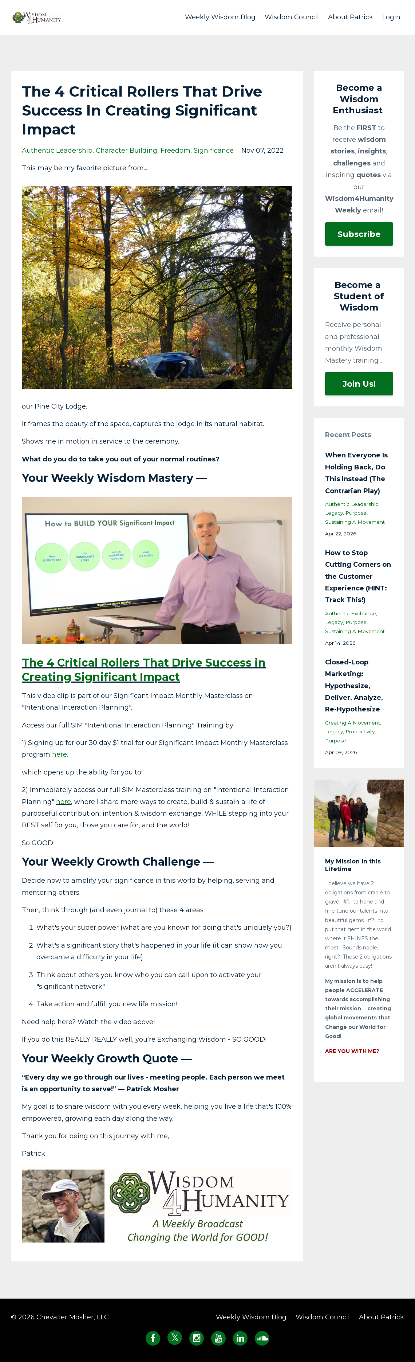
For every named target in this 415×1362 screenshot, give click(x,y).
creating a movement (352, 723)
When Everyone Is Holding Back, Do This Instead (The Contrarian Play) (356, 473)
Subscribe (359, 234)
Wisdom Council (292, 17)
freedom (175, 151)
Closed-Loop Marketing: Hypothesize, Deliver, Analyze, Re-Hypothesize (354, 686)
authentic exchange (350, 613)
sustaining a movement (355, 522)
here (59, 754)
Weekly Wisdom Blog (220, 17)
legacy (334, 513)
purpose (356, 513)
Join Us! (359, 384)
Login (391, 17)
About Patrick (350, 17)
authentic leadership (57, 151)
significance (214, 151)
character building (126, 151)
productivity (360, 731)
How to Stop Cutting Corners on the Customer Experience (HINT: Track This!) (358, 576)
